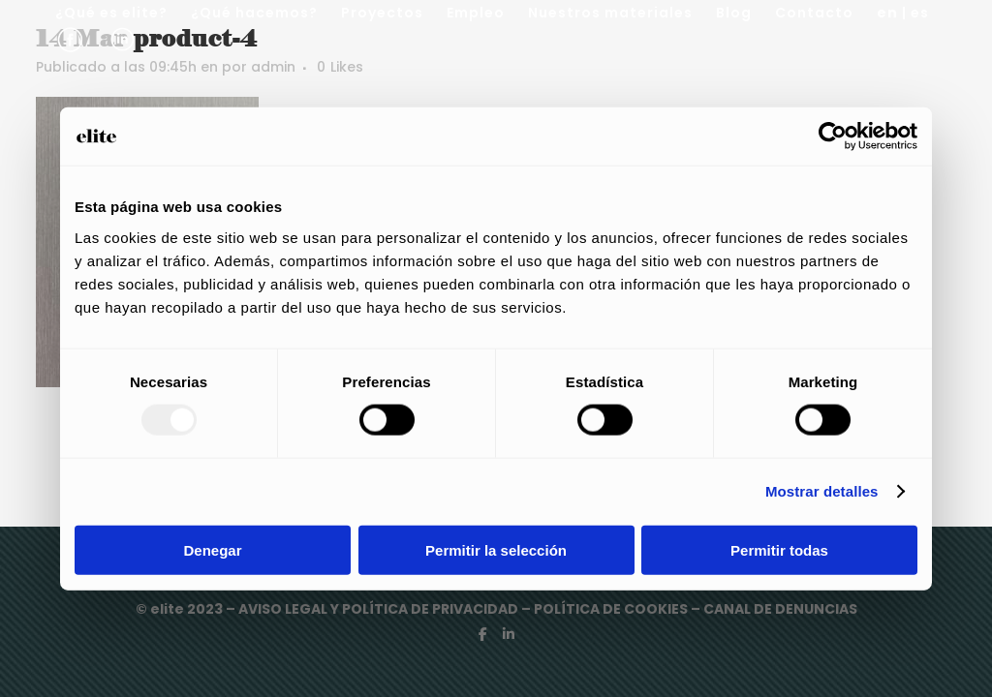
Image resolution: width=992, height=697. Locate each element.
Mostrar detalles (822, 491)
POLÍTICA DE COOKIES (611, 609)
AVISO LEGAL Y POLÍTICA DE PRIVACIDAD (379, 609)
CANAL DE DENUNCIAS (780, 609)
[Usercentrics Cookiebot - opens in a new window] (832, 136)
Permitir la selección (496, 549)
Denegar (212, 549)
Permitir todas (779, 549)
